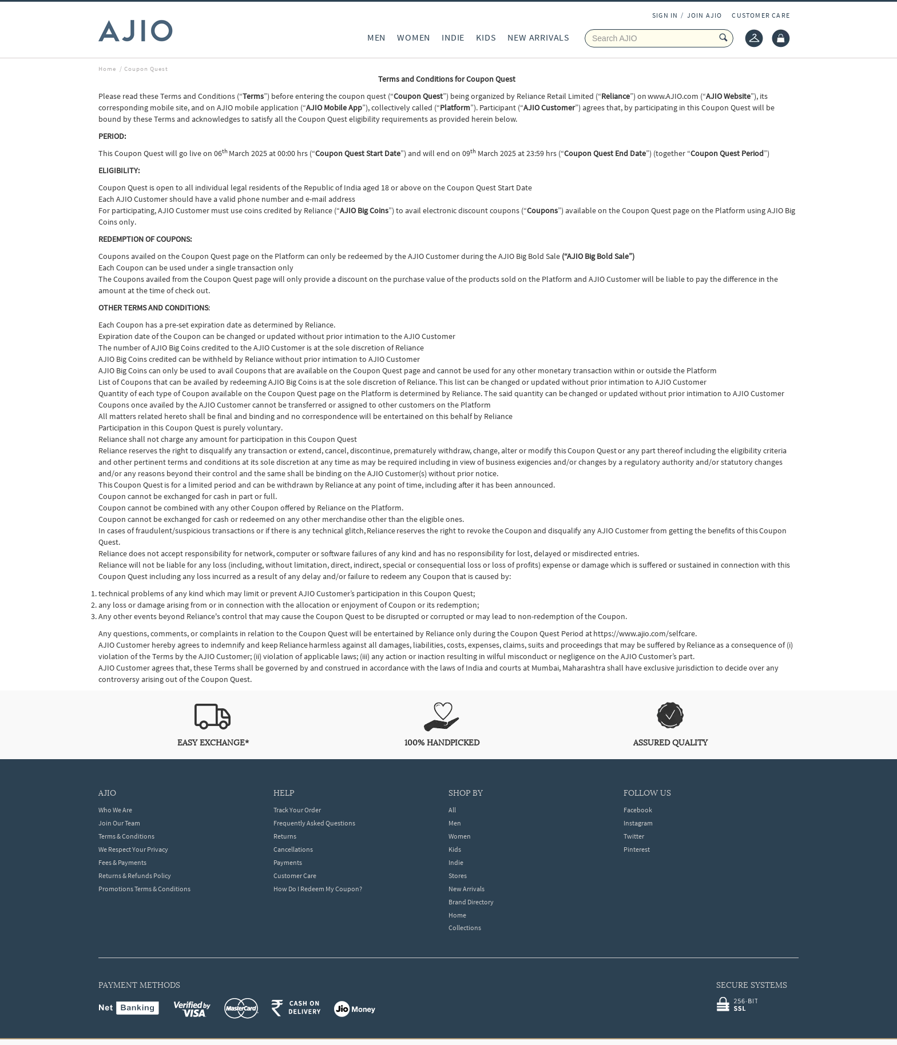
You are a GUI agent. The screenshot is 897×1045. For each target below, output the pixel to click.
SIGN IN (665, 15)
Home (457, 915)
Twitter (634, 836)
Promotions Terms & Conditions (144, 888)
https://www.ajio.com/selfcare (644, 633)
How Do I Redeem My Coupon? (317, 888)
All (452, 809)
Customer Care (294, 875)
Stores (458, 875)
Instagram (638, 823)
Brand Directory (471, 902)
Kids (455, 849)
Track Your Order (297, 809)
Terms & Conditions (126, 836)
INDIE (453, 37)
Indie (456, 862)
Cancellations (293, 849)
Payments (287, 862)
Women (460, 836)
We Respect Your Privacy (133, 849)
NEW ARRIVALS (538, 37)
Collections (465, 927)
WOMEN (413, 37)
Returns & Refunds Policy (134, 875)
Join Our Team (119, 823)
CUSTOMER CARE (761, 15)
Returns (284, 836)
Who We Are (115, 809)
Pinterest (637, 849)
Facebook (638, 809)
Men (455, 823)
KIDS (486, 37)
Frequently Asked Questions (314, 823)
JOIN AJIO (705, 15)
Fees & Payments (122, 862)
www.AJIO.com (673, 96)
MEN (376, 37)
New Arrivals (467, 888)
